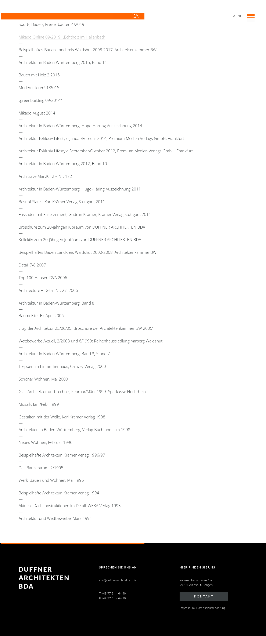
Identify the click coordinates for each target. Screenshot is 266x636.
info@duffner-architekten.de (117, 580)
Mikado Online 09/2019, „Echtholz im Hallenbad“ (62, 37)
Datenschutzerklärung (210, 608)
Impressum (187, 608)
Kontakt (204, 596)
